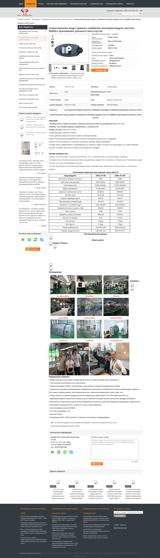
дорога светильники (26, 103)
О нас (40, 4)
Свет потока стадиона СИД (28, 95)
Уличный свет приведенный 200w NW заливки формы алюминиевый (96, 526)
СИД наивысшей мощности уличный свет (31, 69)
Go (140, 13)
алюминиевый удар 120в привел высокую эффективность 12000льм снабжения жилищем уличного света (95, 495)
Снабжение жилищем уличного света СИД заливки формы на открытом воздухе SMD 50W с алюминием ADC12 (65, 519)
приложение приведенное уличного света (65, 426)
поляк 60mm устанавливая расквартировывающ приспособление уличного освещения (96, 531)
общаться (101, 70)
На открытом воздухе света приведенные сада (28, 90)
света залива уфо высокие (28, 107)
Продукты (30, 4)
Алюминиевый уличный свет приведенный (29, 63)
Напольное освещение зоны (28, 99)
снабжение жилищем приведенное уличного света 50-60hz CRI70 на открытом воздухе (36, 119)
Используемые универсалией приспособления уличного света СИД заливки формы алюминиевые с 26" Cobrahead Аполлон (65, 544)
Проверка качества (78, 4)
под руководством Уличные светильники (28, 32)
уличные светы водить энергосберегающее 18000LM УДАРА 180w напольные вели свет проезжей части (34, 540)
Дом (21, 4)
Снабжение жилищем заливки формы (29, 57)
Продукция (36, 19)
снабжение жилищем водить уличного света (57, 19)
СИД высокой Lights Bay (27, 44)
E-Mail (116, 525)
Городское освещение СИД (28, 52)
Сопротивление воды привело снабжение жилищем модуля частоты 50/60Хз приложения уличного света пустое (67, 75)
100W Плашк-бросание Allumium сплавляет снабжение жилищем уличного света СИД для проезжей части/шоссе (64, 536)
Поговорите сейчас (114, 4)
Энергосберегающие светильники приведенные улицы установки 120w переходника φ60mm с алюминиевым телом (96, 519)
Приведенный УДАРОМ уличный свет (32, 85)
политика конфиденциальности (30, 553)
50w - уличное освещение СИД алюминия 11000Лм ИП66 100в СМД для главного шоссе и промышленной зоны (34, 532)
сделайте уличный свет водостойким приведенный (31, 79)
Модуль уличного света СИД (29, 74)
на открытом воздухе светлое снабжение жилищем (72, 423)
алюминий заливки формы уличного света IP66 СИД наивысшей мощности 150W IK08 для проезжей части (34, 525)
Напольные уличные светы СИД (30, 48)
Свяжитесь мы (96, 4)
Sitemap (123, 525)
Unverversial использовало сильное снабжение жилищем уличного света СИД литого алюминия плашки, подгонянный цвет (64, 527)
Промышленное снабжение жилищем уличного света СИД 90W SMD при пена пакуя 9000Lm (114, 494)
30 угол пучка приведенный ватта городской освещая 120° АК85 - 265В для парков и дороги (33, 518)
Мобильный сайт (120, 528)
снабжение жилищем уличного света (103, 423)
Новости (130, 4)
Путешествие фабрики (57, 4)
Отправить (120, 516)
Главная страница (24, 19)
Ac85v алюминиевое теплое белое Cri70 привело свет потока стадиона (95, 537)
